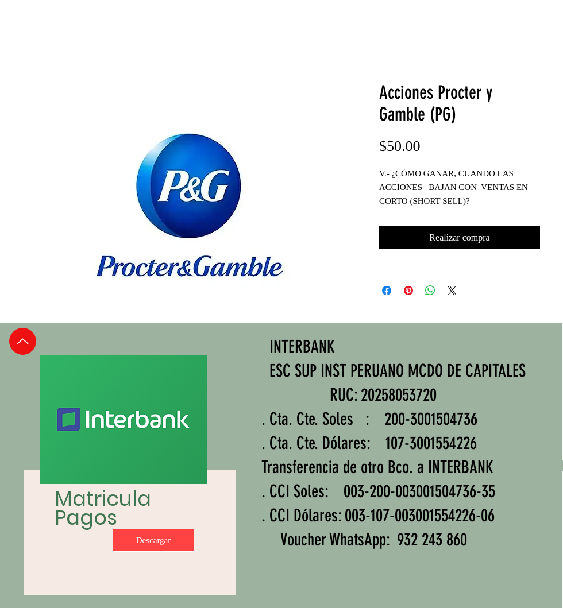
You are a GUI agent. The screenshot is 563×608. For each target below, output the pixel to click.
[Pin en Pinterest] (408, 290)
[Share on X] (452, 290)
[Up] (22, 341)
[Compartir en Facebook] (387, 290)
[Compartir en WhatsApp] (430, 290)
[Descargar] (153, 540)
